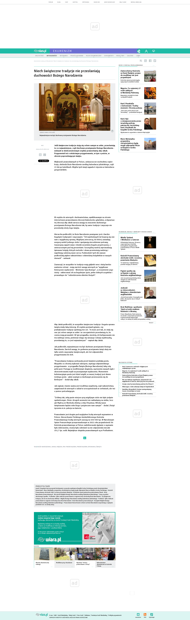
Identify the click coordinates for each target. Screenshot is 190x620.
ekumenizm (62, 51)
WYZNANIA (92, 447)
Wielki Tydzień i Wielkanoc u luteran (130, 238)
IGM (55, 615)
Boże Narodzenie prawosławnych (83, 501)
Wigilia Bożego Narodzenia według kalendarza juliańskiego (78, 499)
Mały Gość (123, 2)
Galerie (36, 546)
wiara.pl (42, 50)
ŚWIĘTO (99, 447)
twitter (155, 60)
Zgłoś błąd (151, 614)
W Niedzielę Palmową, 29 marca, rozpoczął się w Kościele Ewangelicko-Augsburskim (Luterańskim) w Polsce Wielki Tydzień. (131, 246)
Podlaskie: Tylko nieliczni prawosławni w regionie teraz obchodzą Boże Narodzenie (75, 496)
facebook (150, 60)
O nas (51, 615)
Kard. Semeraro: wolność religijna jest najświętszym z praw (135, 367)
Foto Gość (80, 615)
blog (59, 2)
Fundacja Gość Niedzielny (99, 615)
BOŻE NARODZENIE (44, 447)
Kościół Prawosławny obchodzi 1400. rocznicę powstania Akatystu (131, 258)
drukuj (44, 154)
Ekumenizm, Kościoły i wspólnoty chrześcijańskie (135, 232)
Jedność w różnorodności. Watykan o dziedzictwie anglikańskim (131, 291)
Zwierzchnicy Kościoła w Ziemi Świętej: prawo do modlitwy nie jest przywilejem (131, 74)
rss (145, 60)
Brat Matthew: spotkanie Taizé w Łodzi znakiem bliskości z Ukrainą (131, 309)
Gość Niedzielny (109, 2)
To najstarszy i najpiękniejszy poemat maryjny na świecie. (130, 263)
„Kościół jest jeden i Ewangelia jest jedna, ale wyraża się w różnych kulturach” (131, 298)
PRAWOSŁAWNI (82, 447)
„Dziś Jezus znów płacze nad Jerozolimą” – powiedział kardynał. (131, 111)
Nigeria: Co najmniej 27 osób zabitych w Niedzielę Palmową (131, 90)
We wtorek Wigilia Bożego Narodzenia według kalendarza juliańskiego (76, 494)
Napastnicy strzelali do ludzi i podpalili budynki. (129, 96)
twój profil (146, 51)
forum (51, 2)
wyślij (40, 154)
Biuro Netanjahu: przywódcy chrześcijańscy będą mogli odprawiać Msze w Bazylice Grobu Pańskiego (75, 490)
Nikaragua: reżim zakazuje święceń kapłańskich (138, 387)
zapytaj (75, 2)
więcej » (52, 565)
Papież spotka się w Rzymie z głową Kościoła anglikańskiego (131, 273)
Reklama (87, 615)
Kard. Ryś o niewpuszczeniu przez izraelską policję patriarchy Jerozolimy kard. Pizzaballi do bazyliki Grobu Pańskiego (131, 124)
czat (66, 2)
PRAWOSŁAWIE (71, 447)
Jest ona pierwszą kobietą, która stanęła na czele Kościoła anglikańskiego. (131, 279)
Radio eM (97, 2)
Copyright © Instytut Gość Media (59, 617)
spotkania (85, 2)
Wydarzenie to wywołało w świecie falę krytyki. (135, 132)
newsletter (138, 614)
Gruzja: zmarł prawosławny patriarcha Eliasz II (137, 384)
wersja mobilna (136, 2)
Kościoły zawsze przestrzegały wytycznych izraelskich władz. (130, 81)
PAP (64, 447)
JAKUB (53, 447)
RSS (145, 614)
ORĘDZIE (59, 447)
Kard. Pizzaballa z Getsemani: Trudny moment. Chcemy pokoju (131, 106)
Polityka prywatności (115, 615)
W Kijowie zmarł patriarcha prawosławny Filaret (88, 492)
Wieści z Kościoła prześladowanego (131, 65)
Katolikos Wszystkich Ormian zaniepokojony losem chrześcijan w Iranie (136, 390)
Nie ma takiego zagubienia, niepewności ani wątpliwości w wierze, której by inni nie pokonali (138, 380)
